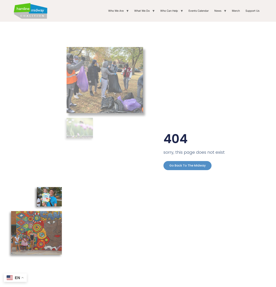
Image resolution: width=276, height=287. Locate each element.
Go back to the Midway (187, 165)
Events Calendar (199, 10)
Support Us (252, 10)
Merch (236, 10)
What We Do (142, 10)
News (217, 10)
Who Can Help (169, 10)
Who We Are (116, 10)
